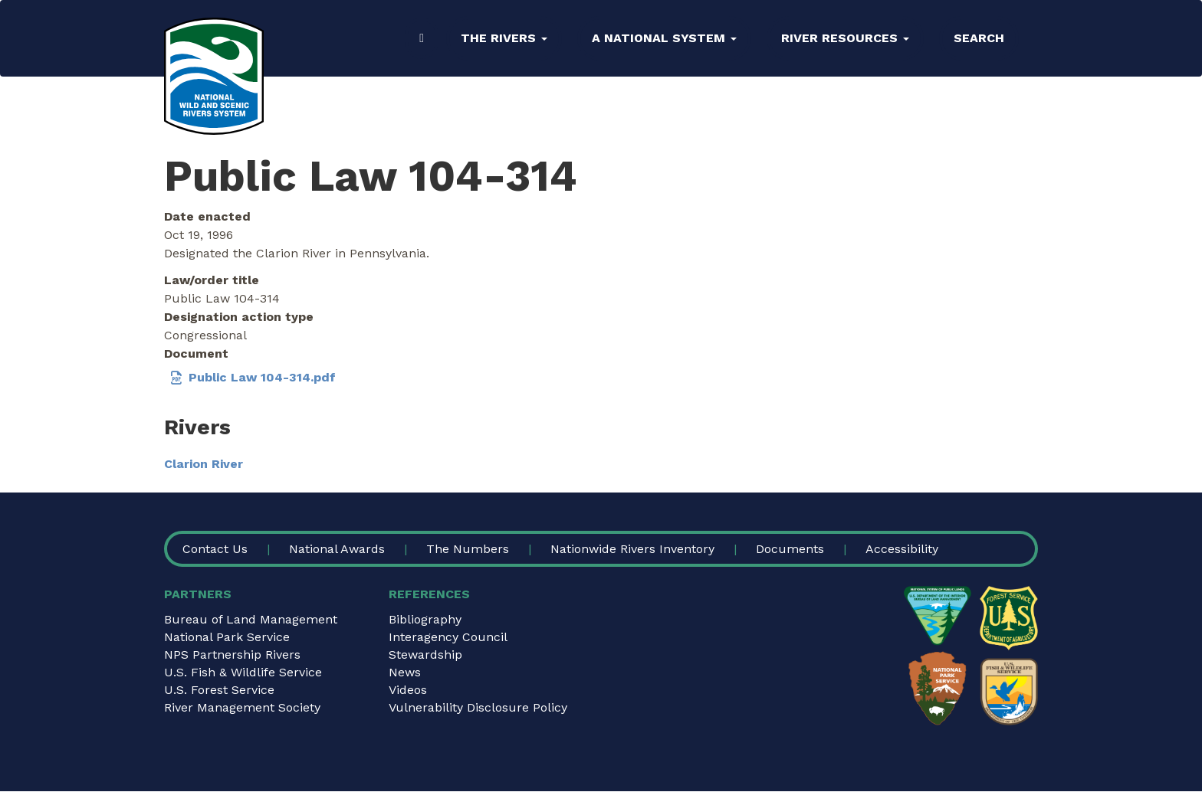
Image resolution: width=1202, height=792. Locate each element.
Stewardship (425, 654)
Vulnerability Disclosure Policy (478, 707)
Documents (790, 549)
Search (979, 38)
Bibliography (425, 619)
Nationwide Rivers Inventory (632, 549)
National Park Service (227, 637)
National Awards (337, 549)
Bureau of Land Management (250, 619)
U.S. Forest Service (219, 689)
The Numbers (467, 549)
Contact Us (215, 549)
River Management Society (242, 707)
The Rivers (504, 38)
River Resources (845, 38)
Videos (408, 689)
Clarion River (203, 464)
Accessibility (901, 549)
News (405, 672)
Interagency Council (448, 637)
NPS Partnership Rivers (232, 654)
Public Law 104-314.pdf (262, 377)
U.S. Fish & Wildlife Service (243, 672)
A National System (664, 38)
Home (421, 38)
